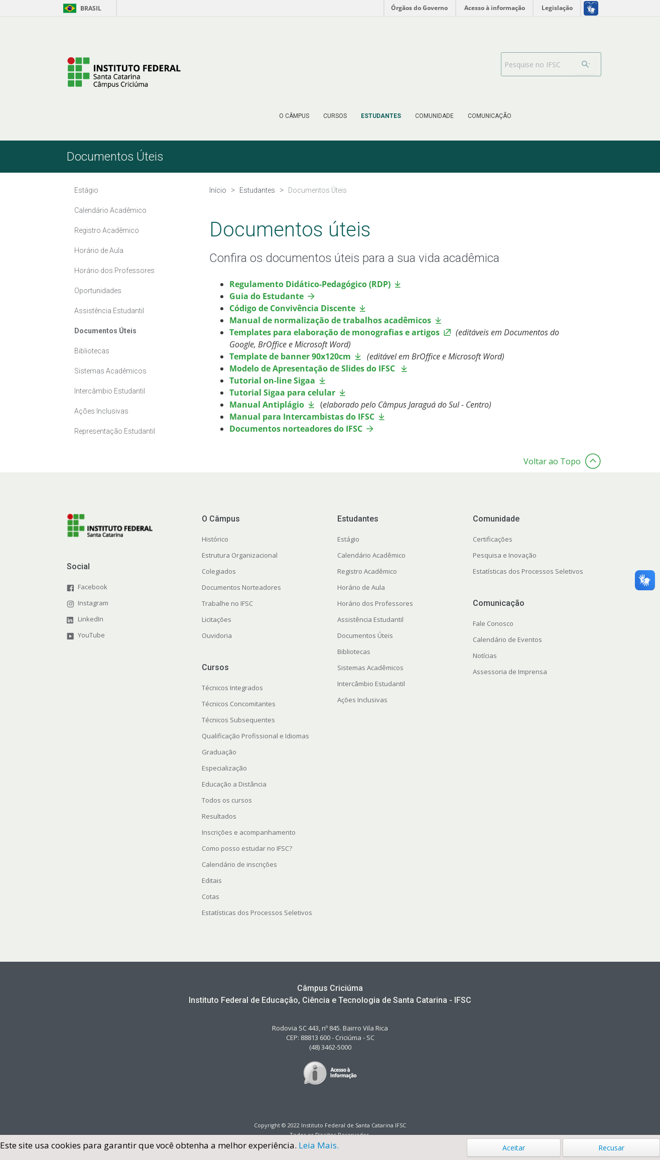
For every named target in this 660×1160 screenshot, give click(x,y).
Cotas (210, 896)
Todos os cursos (227, 800)
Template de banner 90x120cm (290, 356)
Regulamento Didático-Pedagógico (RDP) (309, 284)
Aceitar (513, 1147)
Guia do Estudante (266, 296)
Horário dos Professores (114, 271)
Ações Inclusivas (101, 411)
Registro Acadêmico (106, 230)
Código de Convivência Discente (292, 308)
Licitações (216, 619)
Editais (212, 880)
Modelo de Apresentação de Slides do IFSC (313, 368)
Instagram (93, 602)
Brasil (80, 8)
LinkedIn (90, 618)
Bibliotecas (91, 351)
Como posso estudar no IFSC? (247, 848)
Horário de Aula (98, 250)
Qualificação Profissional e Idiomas (255, 735)
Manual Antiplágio (266, 404)
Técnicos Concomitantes (239, 703)
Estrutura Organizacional (240, 555)
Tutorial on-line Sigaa (272, 380)
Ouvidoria (217, 635)
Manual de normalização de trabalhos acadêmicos (330, 320)
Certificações (492, 539)
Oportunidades (97, 291)
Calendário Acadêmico (110, 210)
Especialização (224, 767)
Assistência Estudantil (109, 311)
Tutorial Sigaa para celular (282, 392)
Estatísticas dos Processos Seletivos (257, 912)
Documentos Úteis (105, 331)
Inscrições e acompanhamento (249, 832)
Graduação (219, 751)
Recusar (611, 1147)
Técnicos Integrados (232, 687)
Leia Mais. (319, 1145)
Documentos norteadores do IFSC (295, 428)
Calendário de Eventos (507, 639)
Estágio (86, 190)
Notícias (485, 655)
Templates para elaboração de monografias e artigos (334, 332)
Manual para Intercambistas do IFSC (301, 416)
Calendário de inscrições (239, 864)
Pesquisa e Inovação (505, 555)
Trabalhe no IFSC (227, 603)
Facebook (92, 586)
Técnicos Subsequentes (238, 719)
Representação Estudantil (114, 431)
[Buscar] (586, 64)
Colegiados (219, 571)
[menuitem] (294, 115)
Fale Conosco (493, 623)
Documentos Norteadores (241, 587)
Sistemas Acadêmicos (110, 371)
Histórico (215, 539)
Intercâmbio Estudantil (109, 391)
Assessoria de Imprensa (510, 671)
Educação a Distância (234, 784)
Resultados (219, 816)
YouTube (91, 634)
